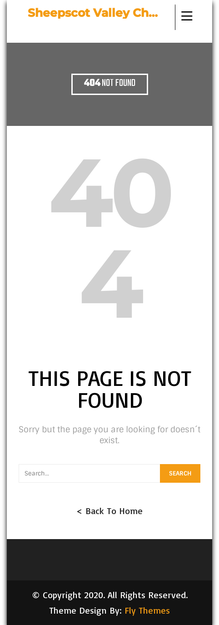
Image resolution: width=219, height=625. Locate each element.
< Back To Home (109, 510)
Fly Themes (147, 610)
